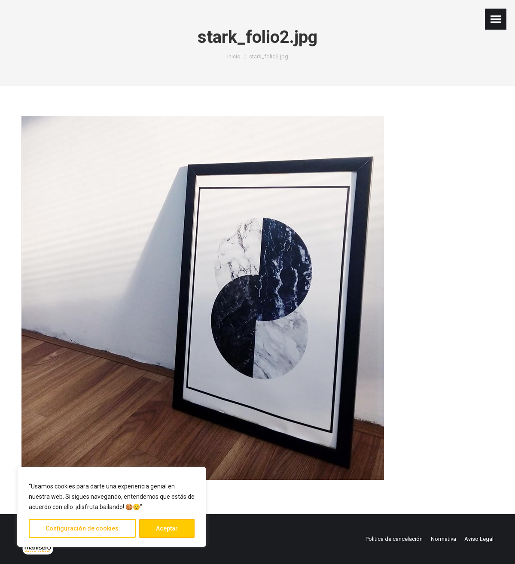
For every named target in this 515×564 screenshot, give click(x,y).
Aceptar (167, 528)
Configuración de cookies (82, 528)
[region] (111, 507)
